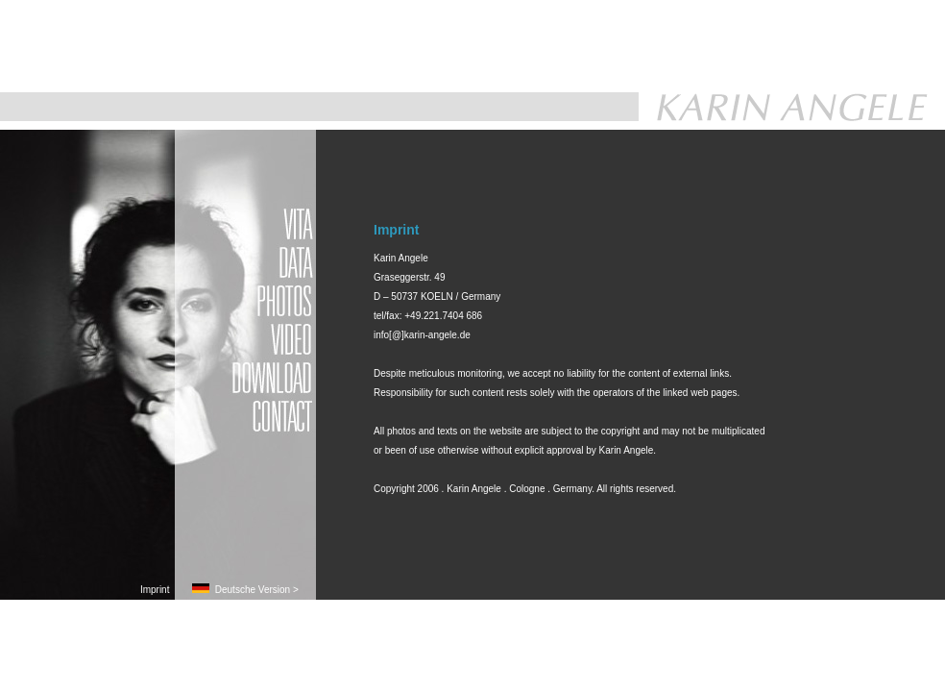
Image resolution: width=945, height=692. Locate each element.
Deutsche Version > (245, 589)
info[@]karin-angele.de (422, 335)
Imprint (157, 589)
